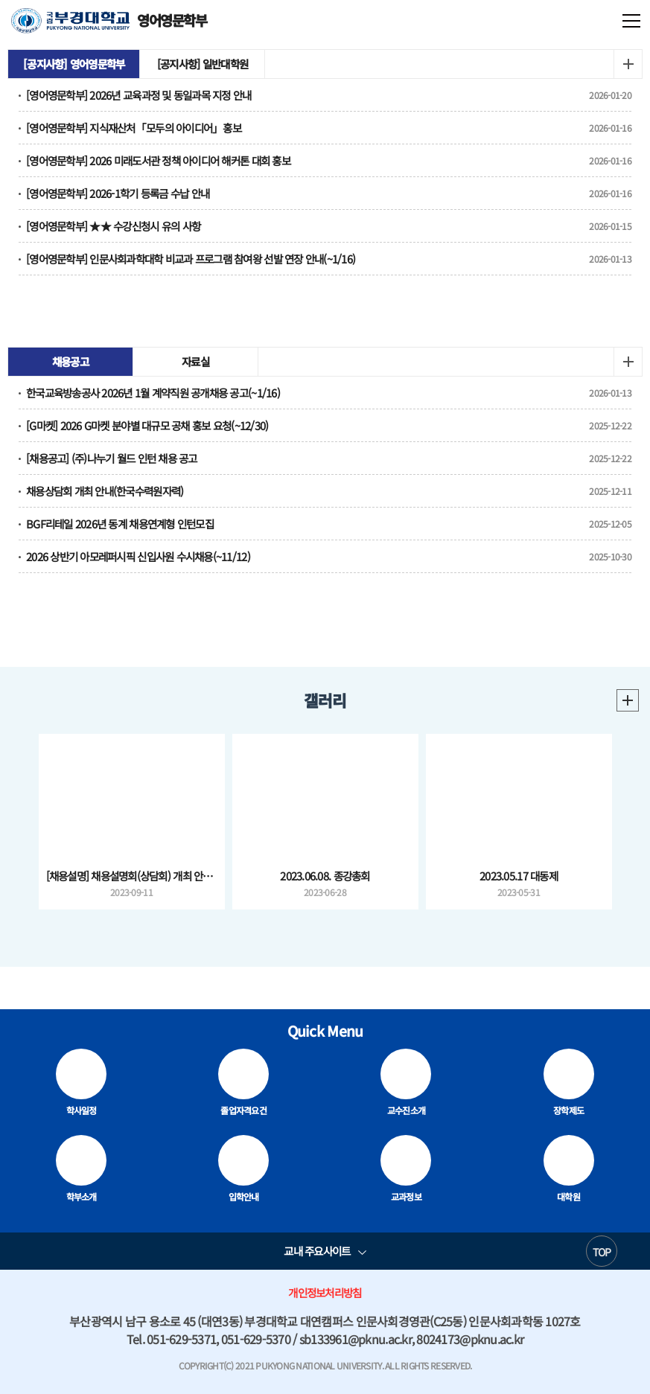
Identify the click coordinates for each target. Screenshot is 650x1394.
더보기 (628, 64)
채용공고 (70, 361)
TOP (602, 1251)
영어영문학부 (109, 20)
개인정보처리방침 (324, 1292)
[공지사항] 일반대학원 (202, 63)
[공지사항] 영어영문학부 (73, 63)
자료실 (195, 361)
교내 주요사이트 (317, 1251)
